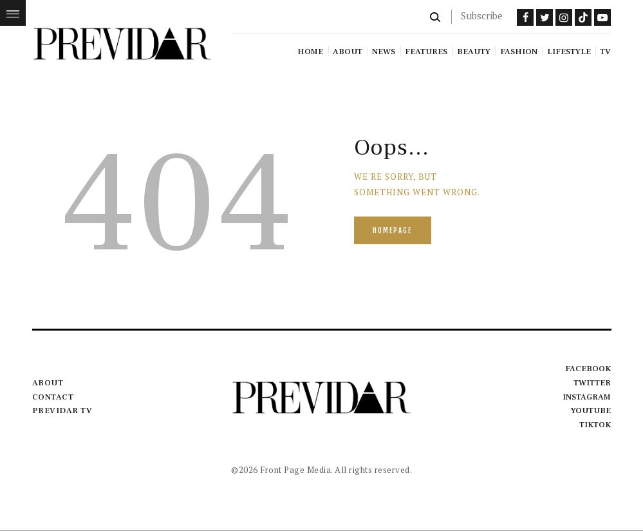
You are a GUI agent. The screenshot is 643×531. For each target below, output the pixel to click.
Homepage (392, 230)
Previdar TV (62, 410)
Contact (53, 397)
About (48, 383)
